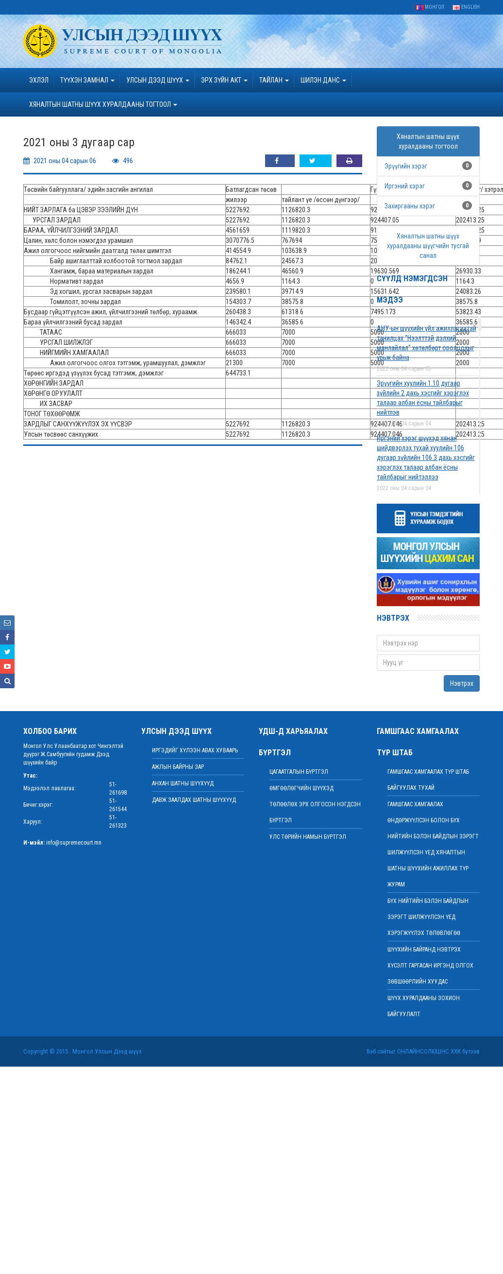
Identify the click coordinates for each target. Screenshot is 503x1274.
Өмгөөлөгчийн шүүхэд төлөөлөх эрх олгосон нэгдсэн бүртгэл (315, 804)
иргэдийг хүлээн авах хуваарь (195, 750)
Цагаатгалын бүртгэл (298, 771)
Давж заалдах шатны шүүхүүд (194, 800)
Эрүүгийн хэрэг (406, 166)
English (466, 7)
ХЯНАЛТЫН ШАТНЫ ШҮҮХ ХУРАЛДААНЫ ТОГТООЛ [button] (103, 104)
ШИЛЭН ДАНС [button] (323, 80)
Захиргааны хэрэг (410, 206)
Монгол (430, 7)
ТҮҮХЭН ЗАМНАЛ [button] (87, 80)
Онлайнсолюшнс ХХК (429, 1051)
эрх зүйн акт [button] (224, 80)
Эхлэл (39, 80)
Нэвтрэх (461, 683)
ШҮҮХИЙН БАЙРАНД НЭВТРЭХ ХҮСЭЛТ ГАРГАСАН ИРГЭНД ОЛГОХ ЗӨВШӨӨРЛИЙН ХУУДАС (430, 965)
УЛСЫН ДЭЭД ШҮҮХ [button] (157, 80)
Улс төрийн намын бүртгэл (307, 836)
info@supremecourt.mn (73, 842)
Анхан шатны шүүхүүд (183, 783)
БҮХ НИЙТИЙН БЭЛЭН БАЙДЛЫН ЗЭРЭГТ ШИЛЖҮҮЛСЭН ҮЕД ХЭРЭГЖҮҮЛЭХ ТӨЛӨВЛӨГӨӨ (428, 917)
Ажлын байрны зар (178, 767)
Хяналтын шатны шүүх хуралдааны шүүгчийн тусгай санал (428, 245)
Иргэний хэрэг (405, 186)
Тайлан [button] (274, 80)
